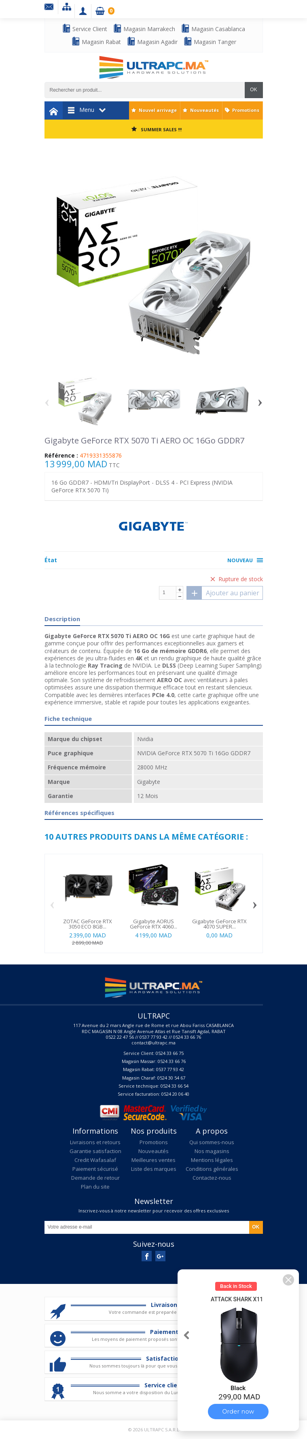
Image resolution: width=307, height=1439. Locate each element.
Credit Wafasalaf (95, 1160)
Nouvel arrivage (158, 110)
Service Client (84, 28)
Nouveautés (204, 110)
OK (253, 89)
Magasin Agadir (152, 41)
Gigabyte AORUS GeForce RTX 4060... (153, 924)
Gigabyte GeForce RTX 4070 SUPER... (219, 924)
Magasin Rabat (96, 41)
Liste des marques (153, 1168)
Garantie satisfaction (95, 1151)
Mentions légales (212, 1160)
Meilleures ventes (153, 1160)
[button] (288, 1279)
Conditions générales (212, 1168)
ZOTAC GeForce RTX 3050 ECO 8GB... (87, 924)
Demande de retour (95, 1177)
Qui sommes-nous (211, 1142)
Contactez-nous (212, 1177)
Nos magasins (212, 1151)
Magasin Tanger (209, 41)
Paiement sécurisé (95, 1168)
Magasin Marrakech (144, 28)
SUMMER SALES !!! (161, 129)
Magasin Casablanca (213, 28)
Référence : (61, 455)
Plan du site (95, 1186)
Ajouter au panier (223, 592)
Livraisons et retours (95, 1142)
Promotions (245, 110)
